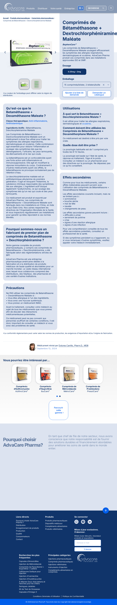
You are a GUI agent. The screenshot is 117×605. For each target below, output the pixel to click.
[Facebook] (83, 522)
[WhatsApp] (76, 522)
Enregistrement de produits (27, 528)
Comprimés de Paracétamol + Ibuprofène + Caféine (31, 568)
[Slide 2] (60, 396)
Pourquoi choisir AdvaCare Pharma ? (27, 521)
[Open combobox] (87, 85)
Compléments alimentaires (56, 526)
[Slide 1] (57, 396)
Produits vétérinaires (53, 529)
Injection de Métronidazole (30, 564)
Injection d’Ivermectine (28, 576)
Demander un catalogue (99, 93)
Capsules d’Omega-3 (28, 592)
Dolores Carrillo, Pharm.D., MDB (73, 345)
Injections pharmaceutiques (59, 559)
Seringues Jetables (27, 586)
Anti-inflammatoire (38, 121)
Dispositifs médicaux (53, 523)
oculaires (86, 123)
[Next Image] (55, 52)
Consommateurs (23, 536)
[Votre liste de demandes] (81, 8)
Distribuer (42, 8)
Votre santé (55, 8)
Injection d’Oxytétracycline (30, 579)
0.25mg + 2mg (74, 72)
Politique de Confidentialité (73, 596)
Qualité (19, 534)
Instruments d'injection (57, 567)
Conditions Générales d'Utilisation (46, 596)
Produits (30, 8)
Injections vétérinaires (57, 564)
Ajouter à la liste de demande (74, 93)
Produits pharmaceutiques (56, 521)
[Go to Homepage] (13, 7)
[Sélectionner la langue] (111, 8)
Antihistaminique (14, 123)
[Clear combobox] (103, 85)
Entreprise (70, 8)
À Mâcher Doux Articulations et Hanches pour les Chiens (32, 582)
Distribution (20, 525)
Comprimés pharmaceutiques (60, 562)
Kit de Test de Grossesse (29, 589)
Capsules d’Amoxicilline (29, 561)
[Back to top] (106, 510)
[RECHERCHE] (96, 8)
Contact (19, 539)
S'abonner (88, 549)
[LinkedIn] (90, 522)
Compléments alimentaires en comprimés (60, 571)
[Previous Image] (5, 52)
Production (20, 531)
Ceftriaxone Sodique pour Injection (30, 572)
